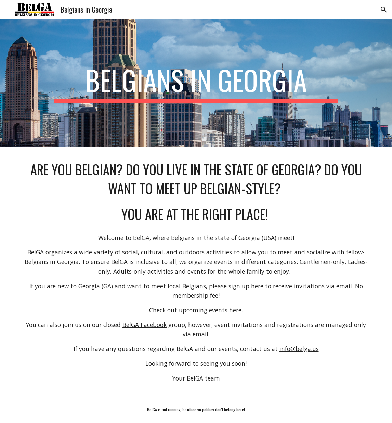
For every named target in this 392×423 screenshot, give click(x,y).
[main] (196, 83)
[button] (384, 9)
